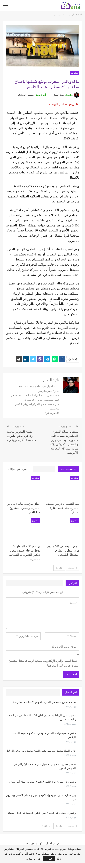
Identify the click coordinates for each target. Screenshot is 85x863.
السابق (72, 568)
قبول (49, 858)
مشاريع (74, 73)
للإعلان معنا (33, 843)
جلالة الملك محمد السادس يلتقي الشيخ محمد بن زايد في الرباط (41, 750)
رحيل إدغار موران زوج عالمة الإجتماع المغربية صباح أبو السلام (42, 781)
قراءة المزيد (33, 858)
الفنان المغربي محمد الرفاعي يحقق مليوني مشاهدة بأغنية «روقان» (21, 436)
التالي (59, 568)
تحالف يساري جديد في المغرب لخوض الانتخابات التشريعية (44, 702)
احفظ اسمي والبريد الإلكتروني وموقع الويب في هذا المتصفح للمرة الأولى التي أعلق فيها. (43, 663)
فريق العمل (53, 843)
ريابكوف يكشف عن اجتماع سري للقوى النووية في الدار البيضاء (42, 812)
